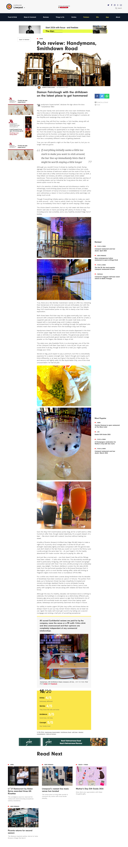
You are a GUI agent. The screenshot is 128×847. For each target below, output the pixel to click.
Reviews (46, 17)
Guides (74, 17)
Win (97, 17)
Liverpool (11, 820)
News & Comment (30, 17)
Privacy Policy (80, 822)
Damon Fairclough (48, 87)
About (118, 17)
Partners (87, 17)
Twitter (45, 684)
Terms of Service (81, 825)
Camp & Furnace (51, 734)
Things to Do (60, 17)
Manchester (12, 815)
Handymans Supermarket (52, 732)
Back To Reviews (24, 39)
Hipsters (80, 732)
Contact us (79, 815)
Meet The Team (80, 827)
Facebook (54, 684)
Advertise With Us (81, 817)
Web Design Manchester (81, 844)
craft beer (75, 732)
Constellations (41, 734)
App (107, 17)
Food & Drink (12, 17)
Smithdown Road (66, 732)
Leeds (10, 817)
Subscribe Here (80, 820)
